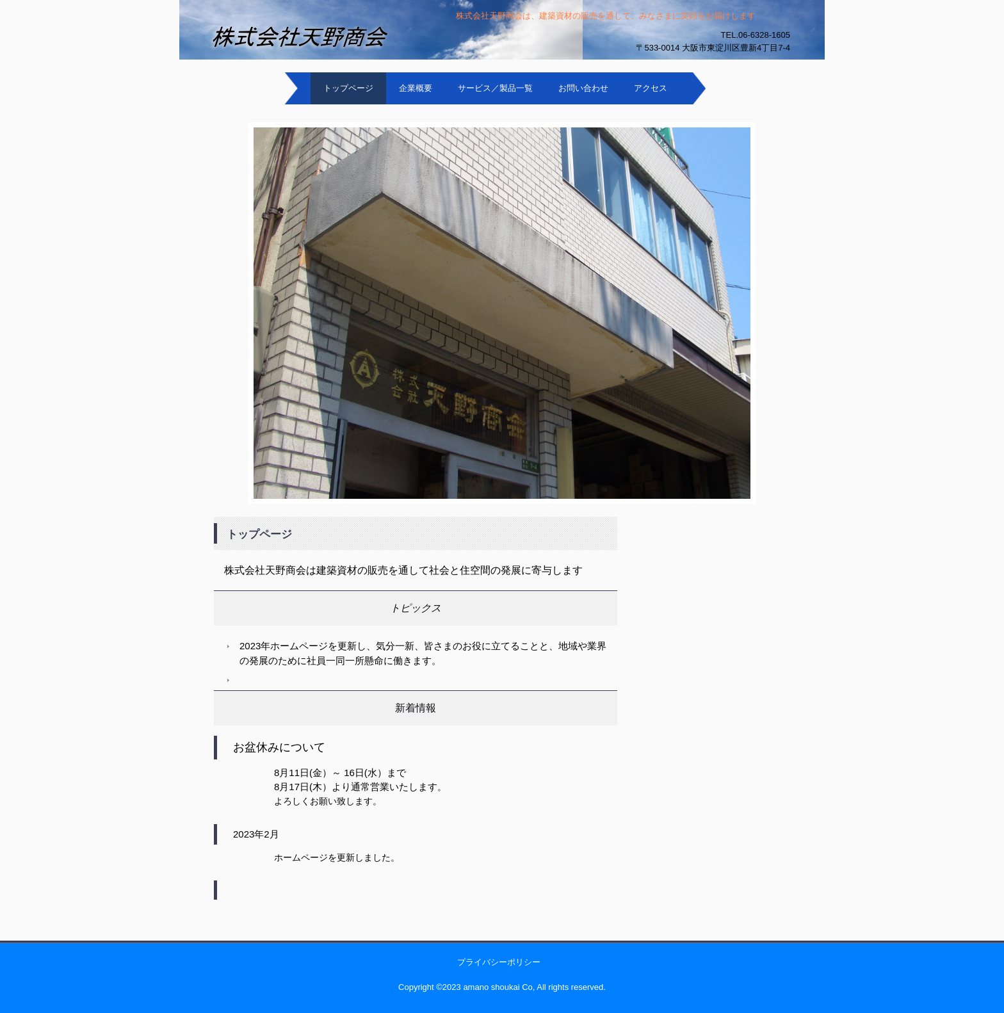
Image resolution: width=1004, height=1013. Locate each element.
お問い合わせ (583, 88)
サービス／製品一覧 (495, 88)
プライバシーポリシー (498, 962)
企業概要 (415, 88)
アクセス (650, 88)
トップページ (348, 88)
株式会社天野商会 (245, 67)
